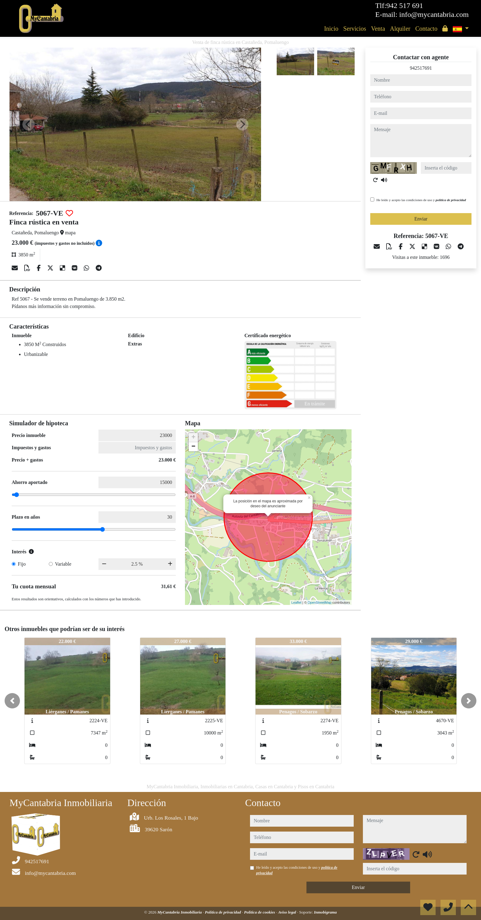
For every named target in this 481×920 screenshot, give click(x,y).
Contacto (426, 28)
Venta (378, 28)
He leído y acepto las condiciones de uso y (421, 200)
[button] (12, 700)
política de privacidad (451, 200)
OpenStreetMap (320, 602)
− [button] (193, 446)
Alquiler (400, 28)
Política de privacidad (223, 912)
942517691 (421, 68)
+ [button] (193, 437)
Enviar (421, 218)
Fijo (22, 564)
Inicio (331, 28)
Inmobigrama (325, 912)
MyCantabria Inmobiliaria (180, 912)
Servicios (354, 28)
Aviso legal (287, 912)
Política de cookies (260, 912)
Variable (63, 564)
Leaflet (296, 602)
